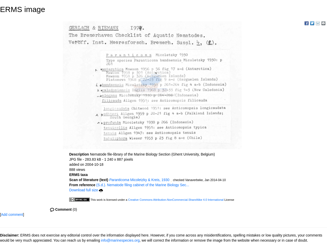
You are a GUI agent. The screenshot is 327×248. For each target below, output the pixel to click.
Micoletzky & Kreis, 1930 (139, 180)
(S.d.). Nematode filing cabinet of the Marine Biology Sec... (142, 185)
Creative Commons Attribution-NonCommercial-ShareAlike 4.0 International (176, 199)
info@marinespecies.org (120, 240)
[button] (171, 180)
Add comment (12, 214)
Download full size (86, 190)
